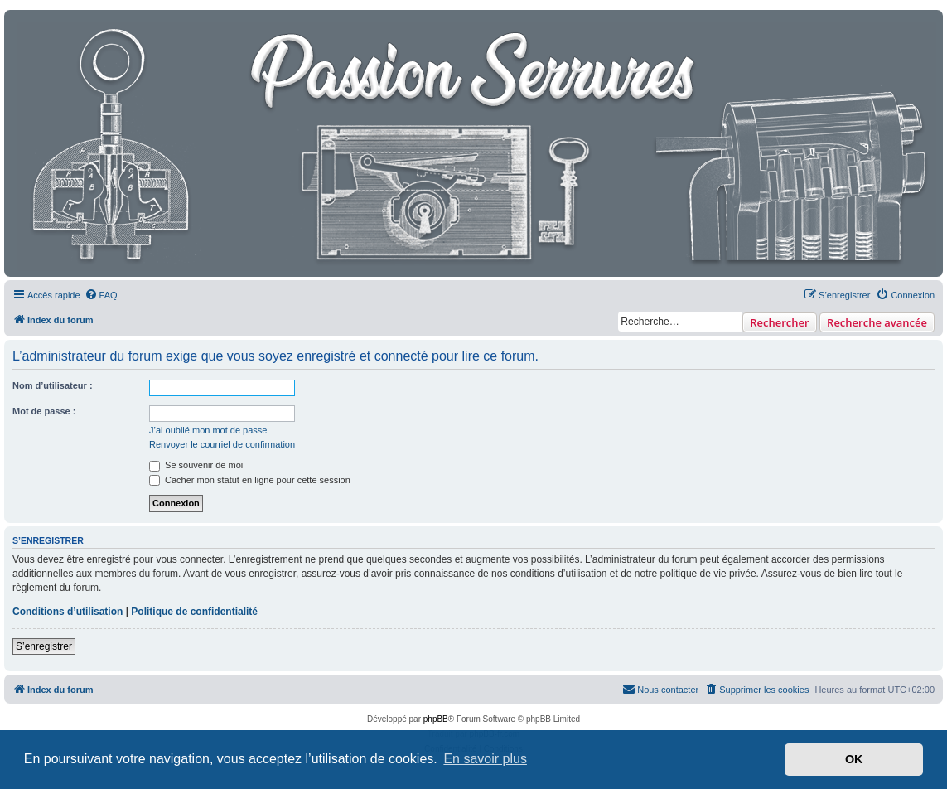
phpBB (435, 719)
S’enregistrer (44, 646)
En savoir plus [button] (485, 759)
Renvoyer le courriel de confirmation (222, 444)
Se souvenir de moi (196, 465)
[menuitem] (101, 295)
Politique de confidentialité (194, 611)
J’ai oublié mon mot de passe (208, 430)
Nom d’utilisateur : (52, 385)
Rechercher (779, 322)
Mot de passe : (43, 411)
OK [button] (854, 759)
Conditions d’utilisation (67, 611)
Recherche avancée (877, 322)
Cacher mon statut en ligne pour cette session (249, 480)
